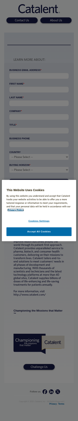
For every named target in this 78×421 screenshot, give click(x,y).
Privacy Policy (15, 210)
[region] (39, 210)
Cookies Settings (39, 221)
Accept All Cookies (39, 231)
